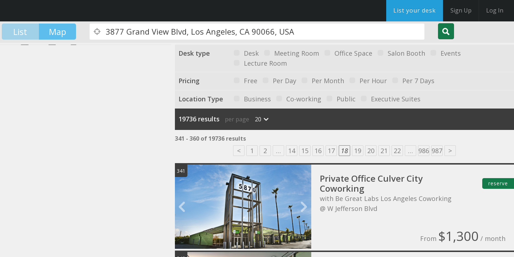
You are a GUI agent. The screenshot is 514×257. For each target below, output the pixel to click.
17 (331, 150)
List (20, 31)
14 (291, 150)
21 (384, 150)
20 (370, 150)
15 (304, 150)
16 (318, 150)
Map (57, 31)
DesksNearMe (49, 10)
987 (437, 150)
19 (357, 150)
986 (423, 150)
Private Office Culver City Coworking (371, 183)
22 (397, 150)
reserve (498, 183)
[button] (23, 140)
